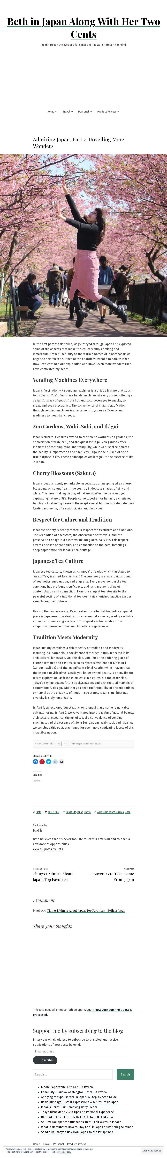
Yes (58, 744)
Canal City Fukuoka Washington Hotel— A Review (74, 1092)
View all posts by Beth (48, 849)
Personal (83, 111)
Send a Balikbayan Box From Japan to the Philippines (77, 1132)
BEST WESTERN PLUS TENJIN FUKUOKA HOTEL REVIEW (77, 1117)
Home (50, 111)
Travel (66, 111)
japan (127, 812)
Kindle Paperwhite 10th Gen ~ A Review (67, 1087)
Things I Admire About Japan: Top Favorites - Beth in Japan (86, 910)
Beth (38, 812)
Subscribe (45, 1060)
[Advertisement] (83, 77)
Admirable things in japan (110, 812)
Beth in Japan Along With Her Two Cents (83, 27)
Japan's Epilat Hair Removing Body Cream (69, 1107)
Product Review (106, 111)
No (65, 744)
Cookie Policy (65, 1152)
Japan (80, 812)
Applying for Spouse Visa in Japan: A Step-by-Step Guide (79, 1097)
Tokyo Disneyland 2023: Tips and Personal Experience (77, 1112)
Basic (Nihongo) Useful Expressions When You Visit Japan (79, 1102)
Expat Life (71, 812)
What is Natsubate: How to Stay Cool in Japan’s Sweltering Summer (87, 1127)
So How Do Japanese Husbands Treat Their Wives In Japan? (81, 1122)
